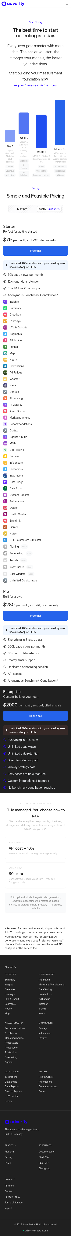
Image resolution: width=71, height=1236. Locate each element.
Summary (10, 979)
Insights (9, 984)
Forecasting (11, 1057)
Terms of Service (14, 1202)
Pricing (8, 1157)
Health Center (46, 1076)
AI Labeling (11, 1032)
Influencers (44, 1032)
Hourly (8, 1008)
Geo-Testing (45, 989)
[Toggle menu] (67, 4)
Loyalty (43, 1037)
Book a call (35, 715)
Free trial (35, 250)
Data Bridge (11, 1081)
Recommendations (15, 1028)
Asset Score (11, 1047)
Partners (9, 1185)
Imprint (8, 1207)
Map (7, 1013)
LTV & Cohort (12, 998)
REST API (44, 1162)
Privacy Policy (12, 1196)
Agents (8, 1061)
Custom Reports (13, 1091)
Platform (9, 1151)
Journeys (10, 994)
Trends (42, 1008)
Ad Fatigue (44, 998)
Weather (43, 1003)
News (42, 1013)
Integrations (11, 1076)
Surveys (43, 1028)
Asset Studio (11, 1042)
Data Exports (12, 1086)
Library (8, 1100)
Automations (45, 1081)
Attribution (44, 979)
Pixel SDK (44, 1157)
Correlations (45, 994)
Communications (48, 1086)
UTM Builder (11, 1096)
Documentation (47, 1151)
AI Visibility (11, 1052)
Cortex (42, 1091)
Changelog (44, 1168)
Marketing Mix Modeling (51, 984)
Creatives (10, 989)
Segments (10, 1003)
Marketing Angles (14, 1037)
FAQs (8, 1162)
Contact (9, 1191)
